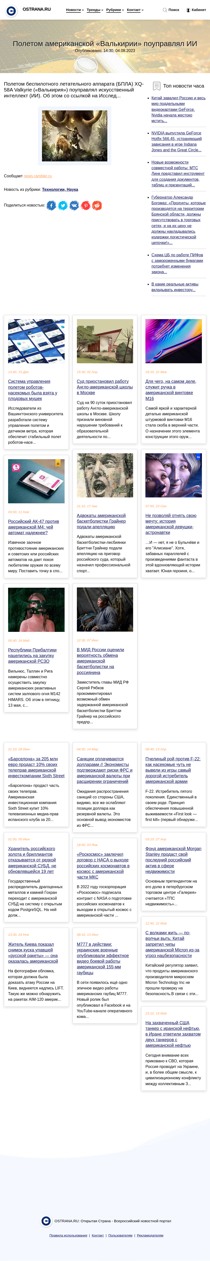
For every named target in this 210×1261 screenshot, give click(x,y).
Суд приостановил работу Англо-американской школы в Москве (105, 387)
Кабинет (196, 10)
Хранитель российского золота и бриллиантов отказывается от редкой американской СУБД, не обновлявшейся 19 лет (32, 860)
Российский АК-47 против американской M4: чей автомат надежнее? (33, 527)
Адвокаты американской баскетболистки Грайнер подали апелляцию (101, 521)
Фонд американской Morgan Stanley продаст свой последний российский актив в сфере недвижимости (173, 860)
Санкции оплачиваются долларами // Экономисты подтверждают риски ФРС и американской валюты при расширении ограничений (105, 770)
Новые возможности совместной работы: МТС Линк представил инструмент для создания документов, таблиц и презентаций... (178, 173)
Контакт (134, 10)
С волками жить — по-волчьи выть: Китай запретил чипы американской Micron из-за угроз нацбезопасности (172, 944)
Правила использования (68, 1235)
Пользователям (120, 1235)
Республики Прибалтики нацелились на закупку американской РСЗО (32, 656)
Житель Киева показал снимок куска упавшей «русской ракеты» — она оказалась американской (33, 953)
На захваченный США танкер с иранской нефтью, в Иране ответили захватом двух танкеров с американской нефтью (172, 1034)
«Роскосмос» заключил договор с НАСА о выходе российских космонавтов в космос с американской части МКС (103, 866)
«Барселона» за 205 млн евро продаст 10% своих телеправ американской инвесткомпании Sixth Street (36, 767)
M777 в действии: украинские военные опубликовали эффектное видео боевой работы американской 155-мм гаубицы (103, 958)
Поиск (171, 10)
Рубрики (113, 10)
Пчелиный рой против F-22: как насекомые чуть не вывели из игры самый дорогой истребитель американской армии (172, 770)
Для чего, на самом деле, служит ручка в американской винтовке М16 (170, 390)
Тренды (93, 10)
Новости (73, 10)
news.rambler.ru (38, 176)
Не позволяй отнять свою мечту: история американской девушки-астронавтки (170, 524)
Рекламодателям (150, 1235)
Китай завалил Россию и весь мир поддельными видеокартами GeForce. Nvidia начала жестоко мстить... (179, 109)
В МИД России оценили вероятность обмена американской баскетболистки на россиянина (100, 661)
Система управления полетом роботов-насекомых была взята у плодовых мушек (32, 390)
